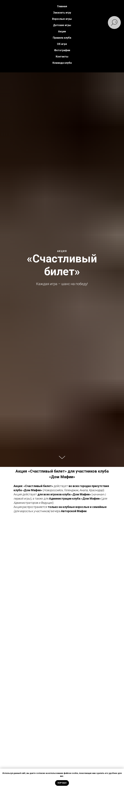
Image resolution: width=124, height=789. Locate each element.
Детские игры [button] (62, 25)
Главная (62, 6)
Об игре (62, 44)
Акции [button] (62, 31)
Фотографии (62, 50)
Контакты (62, 56)
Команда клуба (62, 62)
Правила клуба (62, 37)
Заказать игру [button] (62, 12)
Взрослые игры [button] (62, 18)
